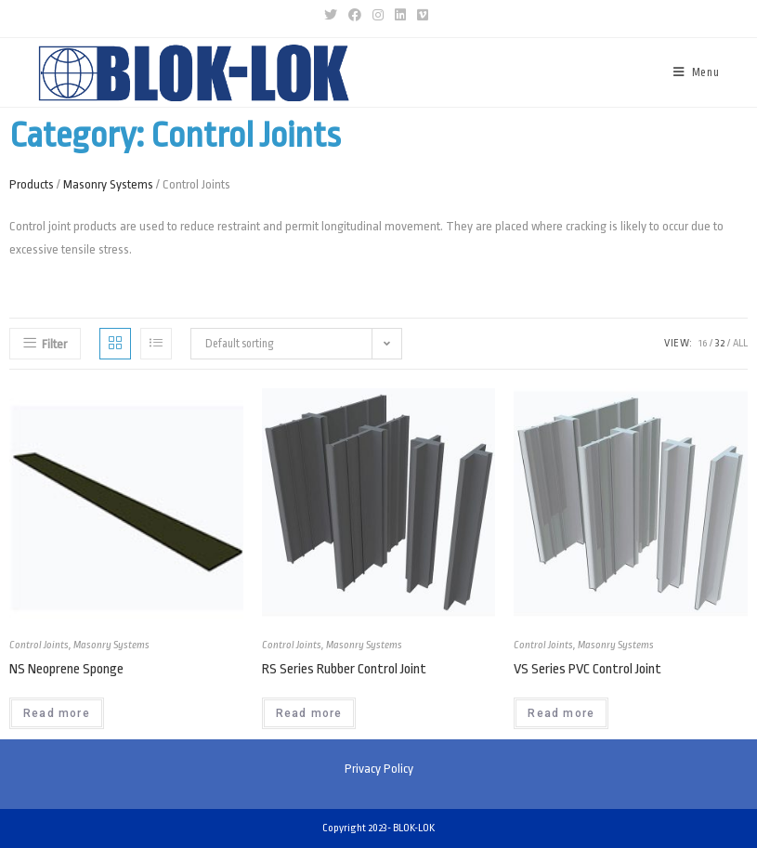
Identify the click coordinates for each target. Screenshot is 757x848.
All (740, 343)
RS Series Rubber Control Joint (344, 669)
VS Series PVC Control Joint (587, 669)
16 (702, 343)
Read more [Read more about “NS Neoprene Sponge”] (56, 713)
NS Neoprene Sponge (66, 669)
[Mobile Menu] (696, 72)
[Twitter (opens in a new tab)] (333, 15)
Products (31, 184)
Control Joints (39, 645)
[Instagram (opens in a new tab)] (378, 15)
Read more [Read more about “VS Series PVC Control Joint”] (561, 713)
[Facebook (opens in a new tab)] (355, 15)
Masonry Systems (108, 184)
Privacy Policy (379, 769)
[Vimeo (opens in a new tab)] (422, 15)
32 (719, 343)
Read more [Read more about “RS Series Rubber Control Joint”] (309, 713)
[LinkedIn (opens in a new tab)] (400, 15)
